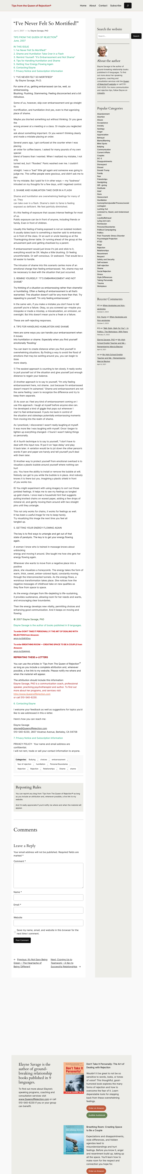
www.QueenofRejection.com (34, 1099)
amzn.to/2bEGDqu (22, 638)
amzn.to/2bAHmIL (22, 651)
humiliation (40, 764)
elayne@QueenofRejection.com (30, 728)
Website (18, 917)
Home (83, 5)
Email (17, 904)
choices (43, 759)
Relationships (49, 769)
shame (73, 769)
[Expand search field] (128, 5)
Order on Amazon (96, 1108)
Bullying (32, 759)
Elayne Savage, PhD (39, 31)
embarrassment (58, 759)
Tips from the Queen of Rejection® (31, 5)
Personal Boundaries (59, 764)
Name (18, 892)
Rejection (22, 769)
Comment (20, 861)
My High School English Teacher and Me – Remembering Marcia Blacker (111, 343)
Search (136, 36)
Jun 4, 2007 (19, 31)
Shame (62, 769)
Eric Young (101, 317)
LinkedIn (101, 93)
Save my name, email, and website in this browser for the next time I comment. (48, 932)
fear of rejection (24, 764)
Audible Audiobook (97, 1115)
